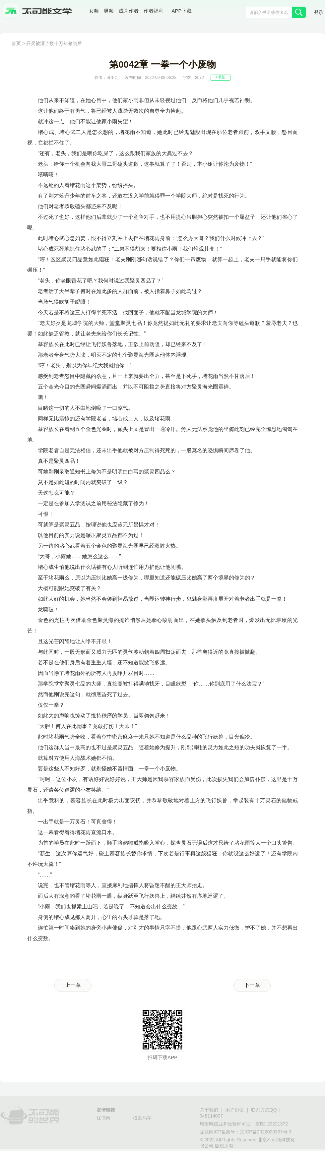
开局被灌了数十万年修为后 (54, 43)
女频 (94, 11)
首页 (16, 43)
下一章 (252, 985)
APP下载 (182, 11)
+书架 (220, 77)
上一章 (73, 985)
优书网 (103, 1118)
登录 (318, 12)
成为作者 (129, 11)
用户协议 (234, 1110)
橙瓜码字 (142, 1118)
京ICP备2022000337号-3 (266, 1132)
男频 (109, 11)
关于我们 (209, 1110)
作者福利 (153, 11)
